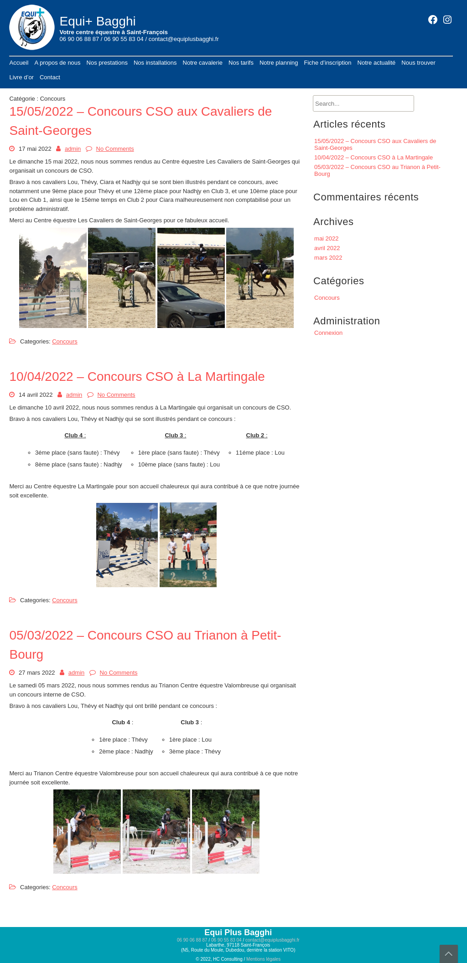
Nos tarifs (241, 62)
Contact (50, 77)
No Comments (115, 148)
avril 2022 (327, 248)
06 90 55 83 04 (124, 39)
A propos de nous (57, 62)
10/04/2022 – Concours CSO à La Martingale (137, 376)
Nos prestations (107, 62)
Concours (65, 341)
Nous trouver (418, 62)
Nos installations (155, 62)
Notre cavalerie (203, 62)
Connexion (328, 332)
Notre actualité (377, 62)
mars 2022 (328, 257)
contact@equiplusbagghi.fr (184, 39)
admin (73, 148)
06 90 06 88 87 (79, 39)
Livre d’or (21, 77)
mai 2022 (326, 238)
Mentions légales (263, 959)
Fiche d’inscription (327, 62)
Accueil (18, 62)
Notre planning (278, 62)
